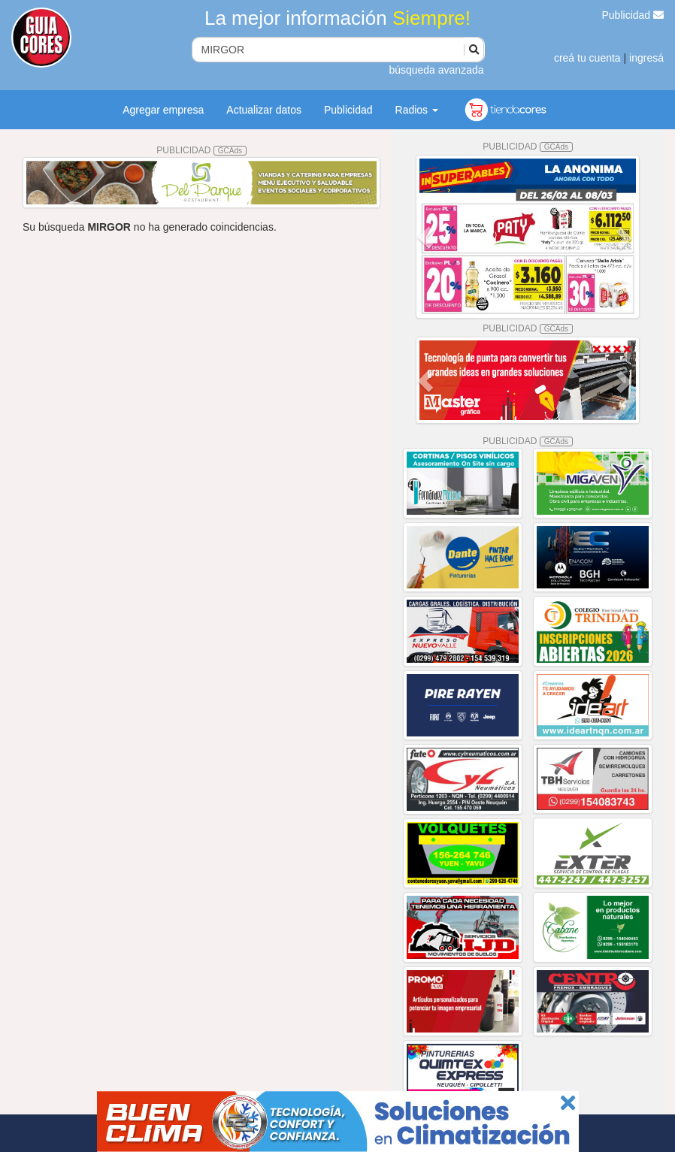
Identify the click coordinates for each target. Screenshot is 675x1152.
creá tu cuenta (587, 58)
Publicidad (633, 15)
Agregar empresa (163, 110)
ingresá (646, 58)
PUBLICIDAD (201, 150)
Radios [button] (416, 110)
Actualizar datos (263, 110)
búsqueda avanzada (436, 70)
